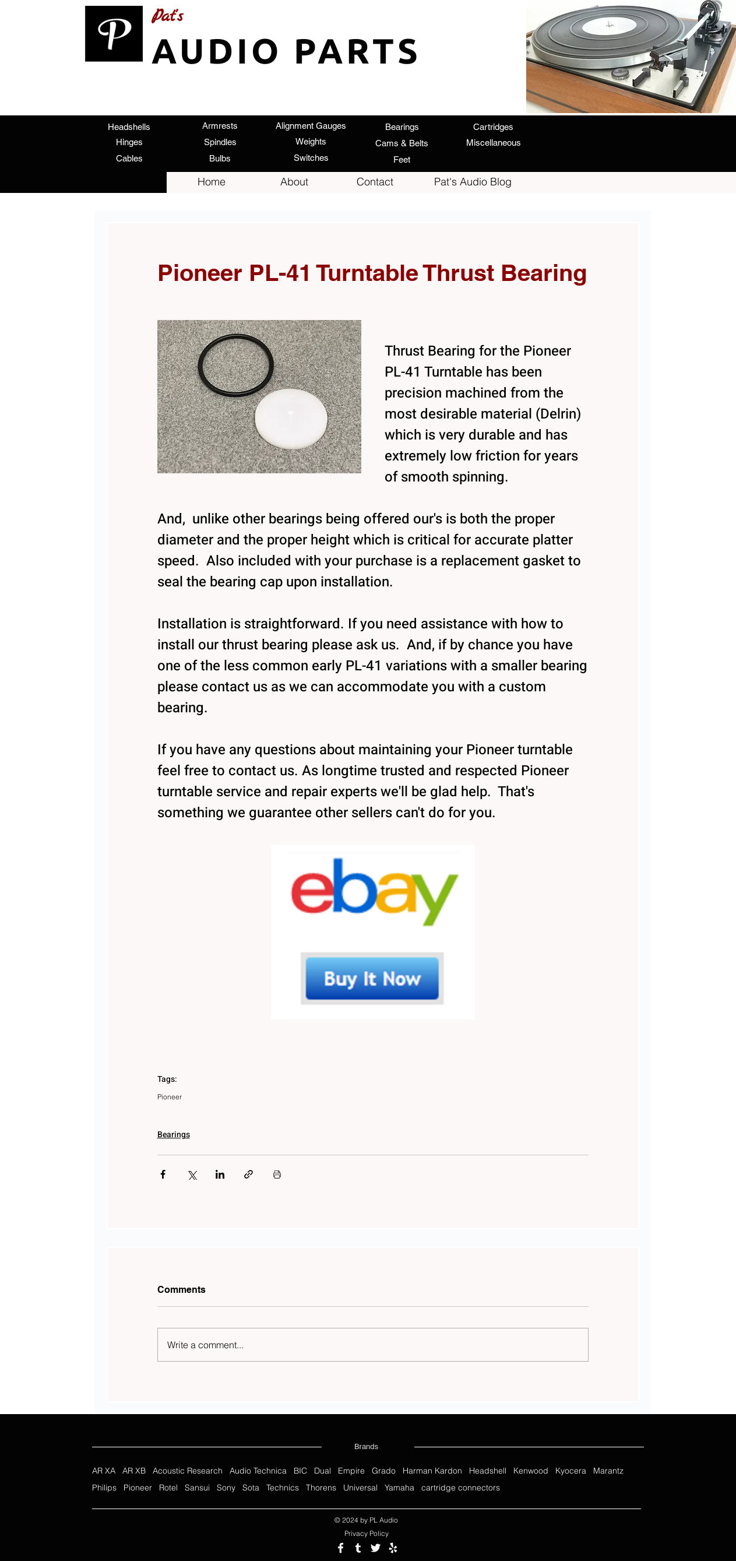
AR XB (134, 1471)
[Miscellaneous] (493, 142)
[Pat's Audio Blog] (473, 181)
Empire (351, 1471)
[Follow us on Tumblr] (358, 1548)
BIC (300, 1471)
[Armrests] (220, 125)
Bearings (173, 1134)
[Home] (211, 181)
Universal (360, 1488)
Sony (226, 1488)
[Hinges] (129, 141)
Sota (250, 1488)
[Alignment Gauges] (311, 125)
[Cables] (129, 158)
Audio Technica (258, 1471)
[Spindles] (220, 141)
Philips (104, 1488)
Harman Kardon (432, 1471)
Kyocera (570, 1471)
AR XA (103, 1471)
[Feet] (402, 159)
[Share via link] (248, 1174)
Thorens (321, 1488)
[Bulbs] (220, 158)
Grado (384, 1471)
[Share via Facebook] (162, 1174)
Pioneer (169, 1096)
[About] (294, 181)
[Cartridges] (493, 126)
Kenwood (530, 1471)
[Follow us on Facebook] (340, 1548)
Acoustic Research (188, 1471)
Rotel (168, 1488)
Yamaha (399, 1488)
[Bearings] (402, 126)
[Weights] (311, 141)
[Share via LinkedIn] (220, 1174)
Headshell (487, 1471)
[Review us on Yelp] (393, 1548)
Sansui (197, 1488)
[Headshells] (129, 126)
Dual (322, 1471)
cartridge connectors (460, 1488)
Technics (282, 1488)
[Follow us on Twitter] (375, 1548)
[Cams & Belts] (402, 143)
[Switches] (311, 157)
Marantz (608, 1471)
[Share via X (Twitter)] (191, 1174)
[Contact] (375, 181)
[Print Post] (277, 1174)
